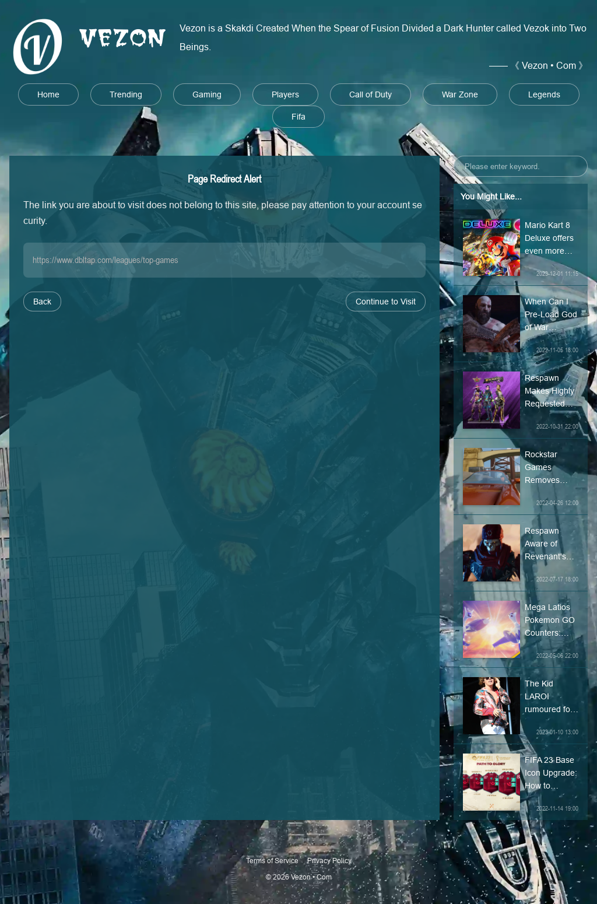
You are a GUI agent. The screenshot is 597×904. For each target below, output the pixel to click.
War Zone (460, 94)
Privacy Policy (329, 860)
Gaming (207, 94)
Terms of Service (272, 860)
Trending (126, 94)
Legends (544, 94)
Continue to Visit (386, 301)
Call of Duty (370, 94)
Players (285, 94)
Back (42, 301)
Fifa (298, 116)
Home (48, 94)
